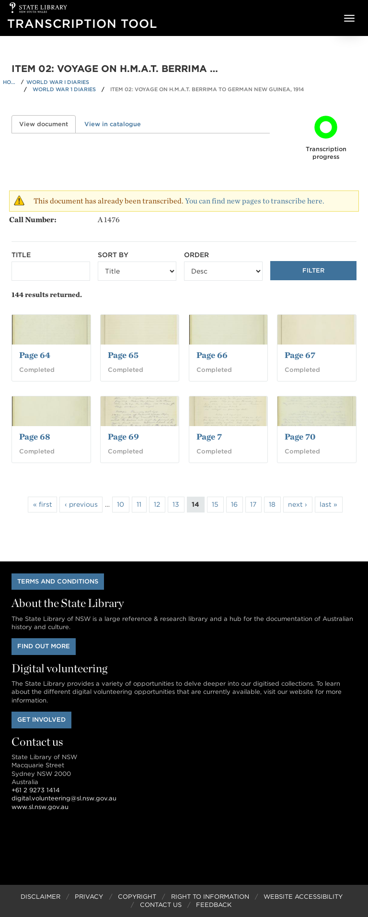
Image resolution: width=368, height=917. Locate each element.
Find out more (43, 646)
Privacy (89, 896)
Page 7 (209, 436)
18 (272, 504)
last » (328, 504)
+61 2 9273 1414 (36, 790)
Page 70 (300, 436)
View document (47, 124)
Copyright (137, 896)
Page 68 (34, 436)
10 (120, 504)
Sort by (113, 255)
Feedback (213, 904)
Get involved (41, 719)
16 (234, 504)
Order (196, 255)
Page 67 (300, 355)
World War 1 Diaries (64, 89)
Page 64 (34, 355)
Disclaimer (40, 896)
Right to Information (210, 896)
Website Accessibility (303, 896)
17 (253, 504)
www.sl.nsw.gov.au (40, 806)
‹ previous (81, 504)
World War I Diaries (57, 82)
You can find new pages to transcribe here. (254, 200)
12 (157, 504)
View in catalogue (112, 124)
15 (215, 504)
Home (10, 82)
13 (175, 504)
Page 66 (212, 355)
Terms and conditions (57, 581)
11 (139, 504)
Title (21, 255)
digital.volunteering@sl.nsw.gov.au (64, 798)
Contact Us (161, 904)
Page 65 (123, 355)
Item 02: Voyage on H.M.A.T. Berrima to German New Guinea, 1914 (207, 89)
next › (297, 504)
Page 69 (123, 436)
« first (42, 504)
